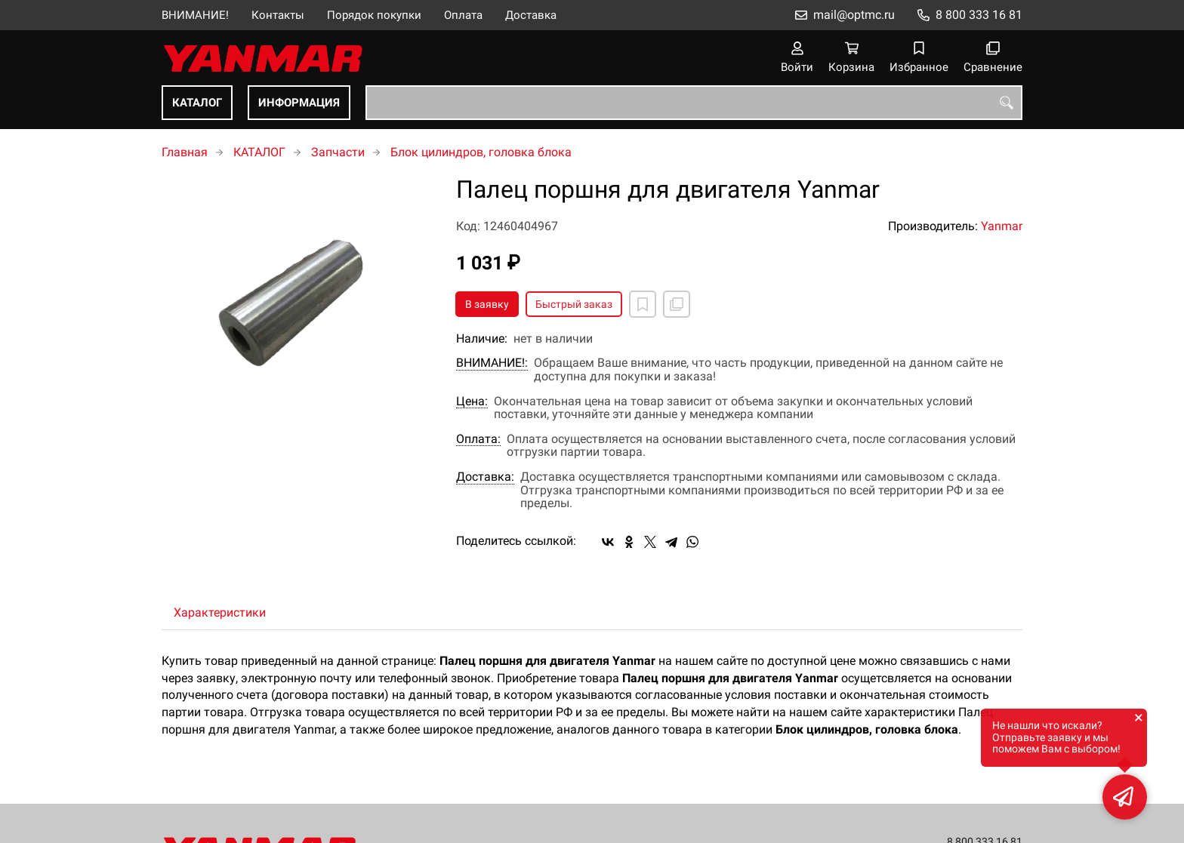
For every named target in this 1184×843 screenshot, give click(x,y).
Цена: (472, 401)
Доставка (531, 15)
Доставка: (485, 477)
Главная (185, 152)
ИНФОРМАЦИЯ (299, 102)
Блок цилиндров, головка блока (481, 152)
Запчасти (338, 152)
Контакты (277, 15)
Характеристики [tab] (220, 612)
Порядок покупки (374, 15)
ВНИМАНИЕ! (195, 15)
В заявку (487, 304)
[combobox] (693, 102)
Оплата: (478, 439)
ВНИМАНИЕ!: (492, 363)
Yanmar (1001, 226)
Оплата (463, 15)
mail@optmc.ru (854, 15)
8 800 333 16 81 (979, 15)
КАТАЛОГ (197, 102)
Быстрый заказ (573, 304)
